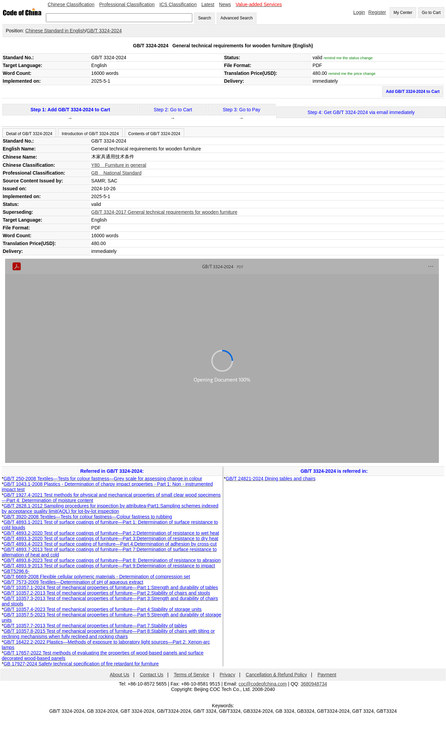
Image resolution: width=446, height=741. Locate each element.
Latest (207, 4)
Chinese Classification (71, 4)
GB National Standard (116, 173)
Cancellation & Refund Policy (276, 674)
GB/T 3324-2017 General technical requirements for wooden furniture (164, 212)
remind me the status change (348, 58)
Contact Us (151, 674)
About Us (119, 674)
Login (359, 12)
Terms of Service (191, 674)
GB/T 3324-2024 (104, 30)
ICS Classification (178, 4)
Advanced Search (236, 18)
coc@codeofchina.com (262, 684)
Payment (327, 674)
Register (377, 12)
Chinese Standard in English (55, 30)
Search (204, 18)
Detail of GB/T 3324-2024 (29, 133)
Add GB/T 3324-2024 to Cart (413, 91)
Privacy (227, 674)
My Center (402, 12)
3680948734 (314, 684)
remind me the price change (352, 73)
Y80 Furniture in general (118, 165)
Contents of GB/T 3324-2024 (154, 133)
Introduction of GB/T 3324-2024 (90, 133)
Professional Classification (127, 4)
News (225, 4)
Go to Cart (431, 12)
